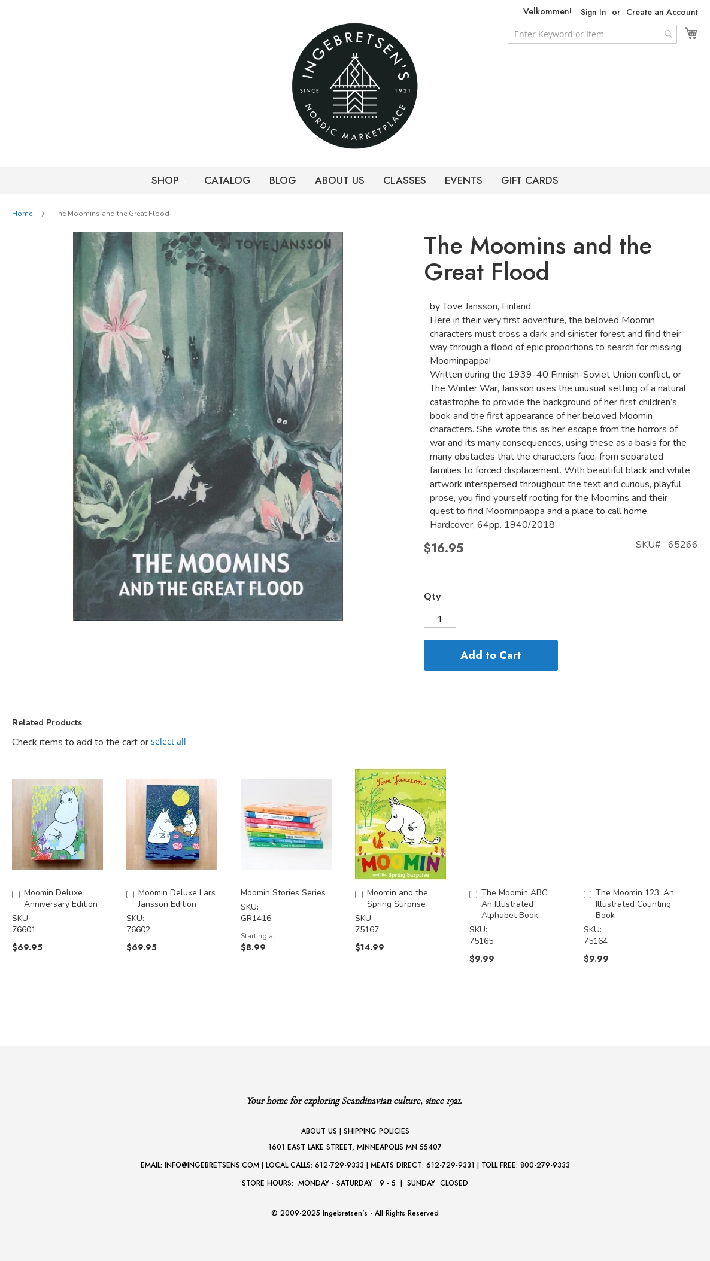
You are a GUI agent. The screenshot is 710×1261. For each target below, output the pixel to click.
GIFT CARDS (530, 180)
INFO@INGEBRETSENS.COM (212, 1165)
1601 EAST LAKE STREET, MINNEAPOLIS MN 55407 (355, 1147)
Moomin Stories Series (283, 892)
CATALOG (227, 180)
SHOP (166, 180)
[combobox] (592, 34)
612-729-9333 (339, 1165)
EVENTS (464, 180)
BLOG (282, 180)
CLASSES (404, 180)
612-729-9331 (450, 1165)
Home (22, 213)
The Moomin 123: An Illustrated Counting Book (635, 904)
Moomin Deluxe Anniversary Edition (61, 898)
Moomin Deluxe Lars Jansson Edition (177, 898)
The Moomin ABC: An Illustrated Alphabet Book (515, 904)
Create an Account (662, 12)
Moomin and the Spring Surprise (397, 898)
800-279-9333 (545, 1165)
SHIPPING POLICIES (376, 1131)
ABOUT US (340, 180)
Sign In (593, 12)
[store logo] (355, 86)
